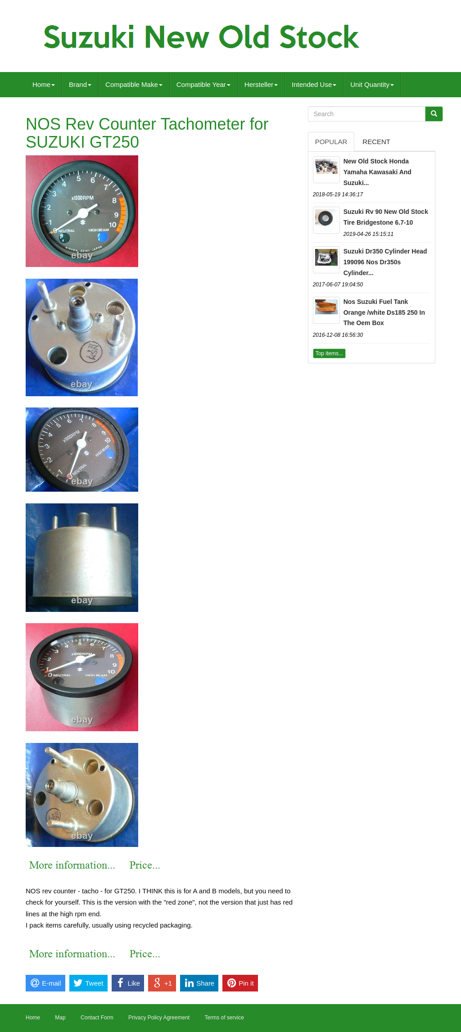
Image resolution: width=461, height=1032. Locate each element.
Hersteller (261, 84)
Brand (80, 84)
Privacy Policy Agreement (159, 1017)
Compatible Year (203, 84)
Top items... (329, 353)
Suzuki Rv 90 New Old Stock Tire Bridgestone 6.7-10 (385, 217)
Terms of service (224, 1017)
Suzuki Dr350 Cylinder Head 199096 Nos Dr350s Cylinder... (385, 262)
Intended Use (314, 84)
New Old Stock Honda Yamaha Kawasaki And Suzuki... (377, 172)
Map (60, 1017)
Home (43, 84)
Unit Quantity (372, 84)
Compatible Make (134, 84)
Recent (376, 141)
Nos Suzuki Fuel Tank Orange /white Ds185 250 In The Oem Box (384, 312)
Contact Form (97, 1017)
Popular (331, 141)
